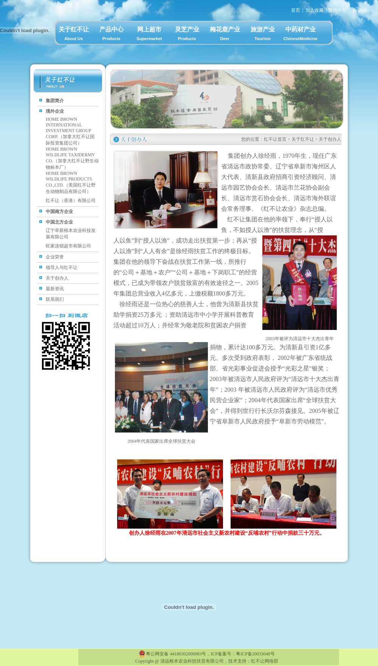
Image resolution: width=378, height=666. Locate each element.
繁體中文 (337, 10)
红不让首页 (275, 139)
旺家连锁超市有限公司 (68, 246)
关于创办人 (57, 278)
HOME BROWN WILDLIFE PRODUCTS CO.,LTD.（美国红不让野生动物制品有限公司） (71, 182)
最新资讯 (55, 288)
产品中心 (111, 35)
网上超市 (149, 35)
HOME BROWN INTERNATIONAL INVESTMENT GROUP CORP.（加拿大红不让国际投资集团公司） (70, 131)
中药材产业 (300, 35)
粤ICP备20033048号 (255, 654)
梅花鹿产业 (225, 35)
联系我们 (55, 299)
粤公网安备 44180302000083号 (172, 654)
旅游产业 (263, 35)
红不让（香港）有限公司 (71, 200)
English (360, 10)
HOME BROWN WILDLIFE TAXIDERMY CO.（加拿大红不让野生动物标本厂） (72, 158)
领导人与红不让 (61, 267)
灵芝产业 (187, 35)
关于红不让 (74, 35)
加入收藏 (314, 10)
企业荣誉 (55, 257)
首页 (295, 10)
